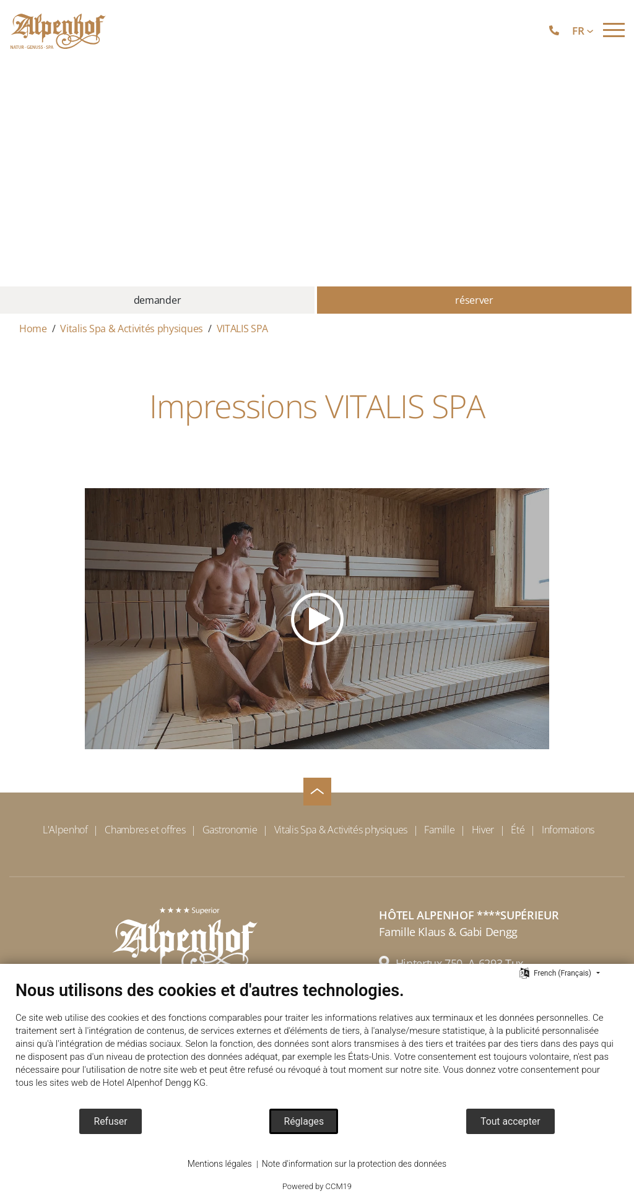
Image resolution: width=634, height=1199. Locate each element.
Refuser (110, 1121)
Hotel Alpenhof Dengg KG (154, 1082)
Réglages (304, 1121)
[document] (317, 1044)
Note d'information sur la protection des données (354, 1164)
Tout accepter (510, 1121)
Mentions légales (220, 1164)
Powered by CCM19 (317, 1186)
